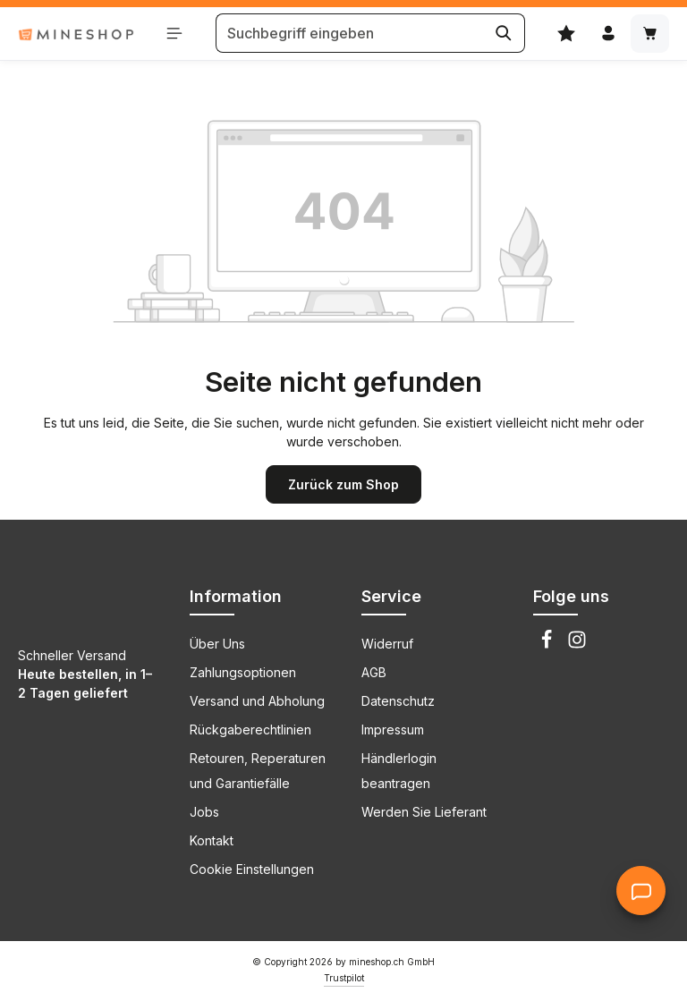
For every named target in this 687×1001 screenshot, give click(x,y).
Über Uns (217, 643)
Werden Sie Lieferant (424, 811)
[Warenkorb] (650, 33)
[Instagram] (577, 644)
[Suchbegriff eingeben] (349, 34)
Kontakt (211, 840)
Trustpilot (344, 977)
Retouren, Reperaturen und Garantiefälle (258, 771)
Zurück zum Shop (343, 484)
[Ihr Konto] (608, 33)
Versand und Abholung (257, 700)
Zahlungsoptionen (243, 672)
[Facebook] (548, 644)
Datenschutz (398, 700)
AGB (373, 672)
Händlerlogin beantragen (399, 771)
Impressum (392, 729)
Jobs (204, 811)
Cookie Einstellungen (252, 869)
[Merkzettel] (566, 33)
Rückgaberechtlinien (250, 729)
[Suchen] (504, 34)
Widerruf (387, 643)
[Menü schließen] (175, 33)
